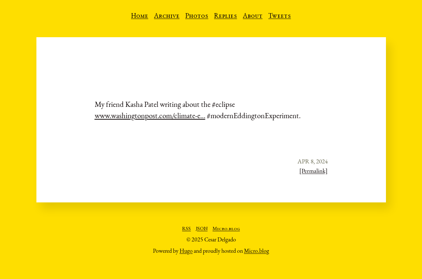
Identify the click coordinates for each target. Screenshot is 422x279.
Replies (225, 16)
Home (139, 16)
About (253, 16)
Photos (196, 16)
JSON (202, 229)
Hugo (186, 251)
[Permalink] (313, 171)
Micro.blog (226, 229)
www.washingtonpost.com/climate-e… (150, 115)
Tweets (279, 16)
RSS (186, 229)
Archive (167, 16)
